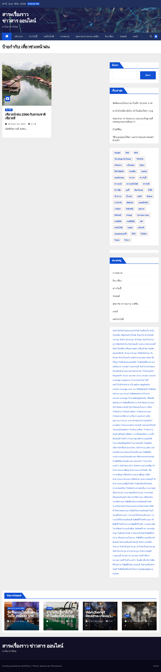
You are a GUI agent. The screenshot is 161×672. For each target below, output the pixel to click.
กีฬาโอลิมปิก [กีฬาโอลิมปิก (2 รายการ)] (119, 171)
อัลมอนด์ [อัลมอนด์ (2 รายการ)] (117, 215)
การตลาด (64, 36)
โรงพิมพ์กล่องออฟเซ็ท (127, 362)
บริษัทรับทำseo (144, 353)
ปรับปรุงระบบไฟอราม (126, 538)
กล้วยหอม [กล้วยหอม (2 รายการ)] (130, 165)
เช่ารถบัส (150, 529)
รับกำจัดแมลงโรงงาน (137, 407)
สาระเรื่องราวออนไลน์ (136, 416)
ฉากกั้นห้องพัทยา (140, 434)
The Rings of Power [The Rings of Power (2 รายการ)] (122, 159)
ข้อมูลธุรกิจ (117, 376)
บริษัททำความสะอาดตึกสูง (134, 475)
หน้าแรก (19, 36)
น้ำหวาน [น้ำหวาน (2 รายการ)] (117, 196)
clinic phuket (142, 376)
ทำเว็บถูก (138, 340)
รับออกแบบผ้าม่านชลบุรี (131, 425)
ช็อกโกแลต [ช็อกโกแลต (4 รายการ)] (138, 190)
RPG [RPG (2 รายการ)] (136, 153)
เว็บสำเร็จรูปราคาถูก (127, 547)
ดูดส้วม (137, 385)
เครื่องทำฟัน (143, 349)
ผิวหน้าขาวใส (127, 385)
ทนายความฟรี (137, 556)
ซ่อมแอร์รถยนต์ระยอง (133, 452)
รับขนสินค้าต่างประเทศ (122, 371)
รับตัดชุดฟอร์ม (142, 389)
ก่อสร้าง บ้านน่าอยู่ (128, 439)
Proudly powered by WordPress (16, 666)
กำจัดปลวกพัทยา (129, 412)
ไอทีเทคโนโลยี (124, 533)
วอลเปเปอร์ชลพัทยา (121, 430)
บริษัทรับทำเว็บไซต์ (129, 335)
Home (156, 666)
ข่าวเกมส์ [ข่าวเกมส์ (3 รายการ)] (117, 184)
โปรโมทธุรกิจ (148, 371)
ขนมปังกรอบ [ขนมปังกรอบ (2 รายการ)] (119, 178)
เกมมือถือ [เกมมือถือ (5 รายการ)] (117, 221)
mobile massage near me (124, 389)
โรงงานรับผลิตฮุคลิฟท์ (122, 443)
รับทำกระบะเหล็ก (143, 448)
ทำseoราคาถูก (131, 353)
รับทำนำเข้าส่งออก (147, 367)
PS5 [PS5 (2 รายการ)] (127, 153)
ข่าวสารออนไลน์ (137, 380)
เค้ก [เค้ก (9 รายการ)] (141, 221)
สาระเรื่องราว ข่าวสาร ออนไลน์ (32, 646)
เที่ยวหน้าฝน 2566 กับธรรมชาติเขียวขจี (25, 116)
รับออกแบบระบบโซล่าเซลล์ (137, 506)
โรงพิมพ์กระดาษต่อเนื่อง (136, 488)
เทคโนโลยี (49, 36)
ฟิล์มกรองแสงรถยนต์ (145, 457)
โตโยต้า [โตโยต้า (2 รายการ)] (144, 234)
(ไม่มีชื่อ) (117, 129)
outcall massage (120, 398)
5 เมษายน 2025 (17, 621)
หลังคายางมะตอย (138, 358)
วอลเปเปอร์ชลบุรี (148, 425)
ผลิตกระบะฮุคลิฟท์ (144, 439)
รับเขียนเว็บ (144, 331)
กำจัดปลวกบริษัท (119, 416)
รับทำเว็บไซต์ (118, 331)
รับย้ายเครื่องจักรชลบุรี (128, 542)
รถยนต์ (123, 36)
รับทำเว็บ (140, 335)
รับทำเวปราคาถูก (127, 340)
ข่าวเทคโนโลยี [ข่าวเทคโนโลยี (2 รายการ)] (132, 184)
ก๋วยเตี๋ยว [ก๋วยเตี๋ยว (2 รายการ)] (132, 171)
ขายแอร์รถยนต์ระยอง (127, 457)
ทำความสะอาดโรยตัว (139, 470)
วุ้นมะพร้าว (138, 461)
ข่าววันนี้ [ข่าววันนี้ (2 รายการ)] (143, 178)
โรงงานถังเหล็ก (137, 443)
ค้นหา (115, 65)
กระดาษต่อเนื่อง (119, 488)
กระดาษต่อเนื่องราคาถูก (133, 493)
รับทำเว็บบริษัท (119, 349)
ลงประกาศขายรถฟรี (147, 344)
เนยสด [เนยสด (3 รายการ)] (130, 228)
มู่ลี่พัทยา (129, 434)
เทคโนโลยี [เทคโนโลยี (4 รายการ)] (118, 228)
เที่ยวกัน (146, 560)
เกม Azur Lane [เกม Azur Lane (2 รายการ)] (143, 215)
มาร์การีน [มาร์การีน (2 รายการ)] (118, 203)
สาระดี (32, 124)
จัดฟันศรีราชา (141, 529)
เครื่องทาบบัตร (131, 349)
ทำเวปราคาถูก (133, 551)
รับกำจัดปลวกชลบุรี (120, 407)
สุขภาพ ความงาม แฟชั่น (87, 36)
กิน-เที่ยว (109, 36)
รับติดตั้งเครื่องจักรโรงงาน (128, 569)
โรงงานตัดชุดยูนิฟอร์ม (137, 398)
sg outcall (124, 394)
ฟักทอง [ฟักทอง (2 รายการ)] (149, 196)
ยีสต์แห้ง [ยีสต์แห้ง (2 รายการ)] (130, 203)
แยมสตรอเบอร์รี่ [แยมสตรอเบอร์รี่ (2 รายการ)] (120, 234)
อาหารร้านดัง (133, 421)
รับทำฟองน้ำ (133, 344)
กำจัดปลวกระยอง (144, 412)
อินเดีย (140, 560)
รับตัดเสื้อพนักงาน (130, 403)
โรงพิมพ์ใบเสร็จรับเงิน (143, 484)
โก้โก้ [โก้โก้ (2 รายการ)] (133, 234)
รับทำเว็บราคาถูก (120, 551)
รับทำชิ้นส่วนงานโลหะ (126, 448)
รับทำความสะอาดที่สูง (143, 466)
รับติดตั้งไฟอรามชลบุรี (131, 565)
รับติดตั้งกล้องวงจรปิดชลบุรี (136, 502)
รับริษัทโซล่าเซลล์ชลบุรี (139, 511)
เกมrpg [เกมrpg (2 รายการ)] (129, 215)
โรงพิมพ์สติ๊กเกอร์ (144, 362)
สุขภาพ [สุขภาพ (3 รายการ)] (141, 209)
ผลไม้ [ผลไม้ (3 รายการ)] (140, 196)
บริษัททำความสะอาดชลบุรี (142, 479)
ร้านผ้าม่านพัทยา (136, 430)
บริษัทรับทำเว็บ (121, 344)
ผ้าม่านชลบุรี (144, 421)
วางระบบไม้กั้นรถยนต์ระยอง (138, 515)
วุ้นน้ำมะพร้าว (131, 560)
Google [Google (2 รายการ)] (117, 153)
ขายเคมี (125, 367)
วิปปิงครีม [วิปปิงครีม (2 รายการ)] (129, 209)
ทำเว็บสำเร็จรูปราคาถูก (146, 547)
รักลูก (115, 533)
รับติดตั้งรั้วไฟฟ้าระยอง (142, 520)
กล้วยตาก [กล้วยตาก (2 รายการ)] (118, 165)
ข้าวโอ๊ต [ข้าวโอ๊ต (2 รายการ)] (117, 190)
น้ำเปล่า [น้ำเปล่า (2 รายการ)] (129, 196)
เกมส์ (135, 36)
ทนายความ (126, 556)
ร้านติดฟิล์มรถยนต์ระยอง (123, 461)
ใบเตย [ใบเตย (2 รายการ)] (116, 240)
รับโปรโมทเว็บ (124, 358)
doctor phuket (129, 376)
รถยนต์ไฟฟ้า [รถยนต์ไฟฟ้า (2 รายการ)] (143, 203)
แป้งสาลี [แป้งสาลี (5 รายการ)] (141, 228)
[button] (151, 36)
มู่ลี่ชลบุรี (121, 434)
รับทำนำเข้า (137, 371)
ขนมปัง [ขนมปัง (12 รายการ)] (144, 171)
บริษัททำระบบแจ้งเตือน (124, 529)
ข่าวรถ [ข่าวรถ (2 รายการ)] (131, 178)
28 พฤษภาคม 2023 (17, 124)
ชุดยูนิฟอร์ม (145, 385)
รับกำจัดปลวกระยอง (146, 403)
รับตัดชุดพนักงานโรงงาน (140, 394)
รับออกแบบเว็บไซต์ (132, 331)
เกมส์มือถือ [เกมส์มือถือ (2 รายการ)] (131, 221)
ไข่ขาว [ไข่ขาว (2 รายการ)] (127, 240)
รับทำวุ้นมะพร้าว (126, 466)
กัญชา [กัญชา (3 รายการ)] (142, 165)
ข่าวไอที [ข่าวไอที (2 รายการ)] (146, 184)
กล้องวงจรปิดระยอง (135, 497)
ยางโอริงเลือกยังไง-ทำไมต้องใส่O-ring (133, 110)
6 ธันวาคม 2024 (96, 621)
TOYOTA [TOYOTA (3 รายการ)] (140, 159)
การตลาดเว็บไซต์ (138, 533)
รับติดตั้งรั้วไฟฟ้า (136, 524)
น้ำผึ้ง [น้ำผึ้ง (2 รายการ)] (150, 190)
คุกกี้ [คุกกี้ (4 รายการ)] (127, 190)
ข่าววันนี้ (33, 36)
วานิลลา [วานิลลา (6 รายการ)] (117, 209)
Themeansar (56, 666)
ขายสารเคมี (134, 367)
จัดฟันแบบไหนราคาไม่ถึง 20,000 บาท (132, 103)
